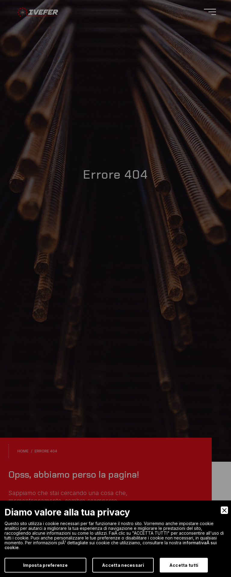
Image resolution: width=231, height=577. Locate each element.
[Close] (224, 510)
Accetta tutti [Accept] (184, 565)
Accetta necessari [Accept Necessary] (123, 565)
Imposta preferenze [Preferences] (45, 565)
